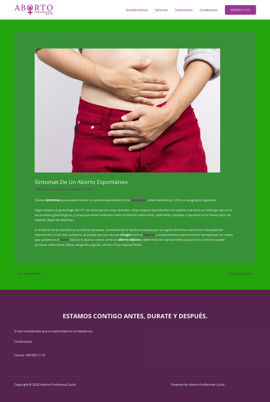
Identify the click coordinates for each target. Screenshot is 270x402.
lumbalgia (139, 200)
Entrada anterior (28, 273)
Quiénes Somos (141, 10)
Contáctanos (209, 10)
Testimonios (185, 10)
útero (64, 239)
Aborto (41, 189)
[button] (240, 10)
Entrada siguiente (241, 273)
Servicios (164, 10)
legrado (149, 235)
